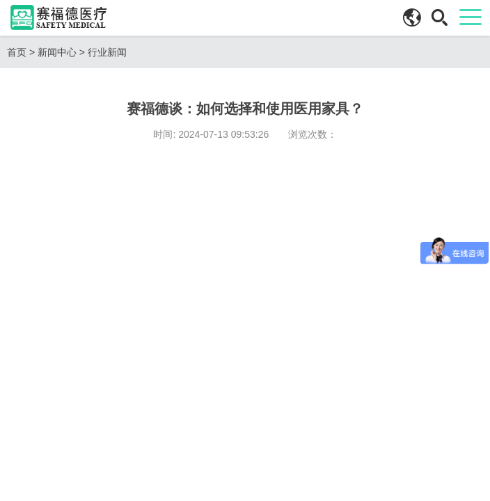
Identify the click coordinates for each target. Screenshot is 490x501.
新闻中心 (57, 52)
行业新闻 (107, 52)
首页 (16, 52)
